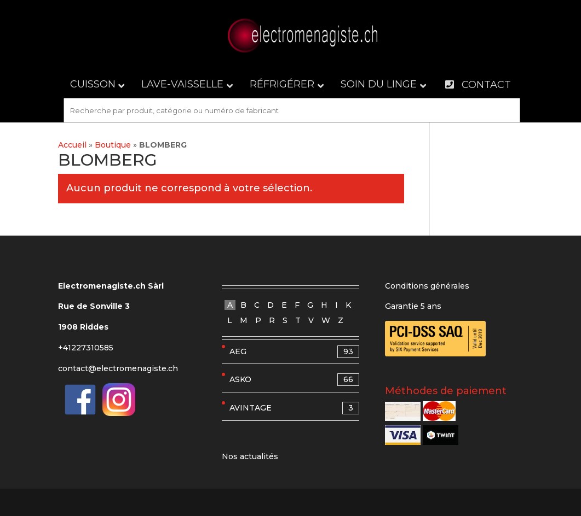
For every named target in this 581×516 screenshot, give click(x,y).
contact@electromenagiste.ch (118, 368)
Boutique (113, 145)
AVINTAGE (294, 408)
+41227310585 (85, 348)
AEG (294, 351)
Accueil (72, 145)
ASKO (294, 379)
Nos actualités (250, 456)
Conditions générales (427, 286)
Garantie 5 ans (413, 306)
